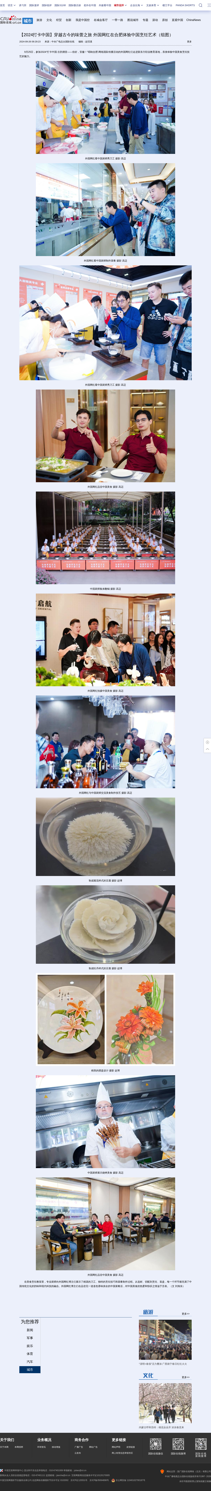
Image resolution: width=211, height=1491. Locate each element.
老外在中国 (90, 5)
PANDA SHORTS (185, 5)
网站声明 (116, 1447)
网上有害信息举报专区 (122, 1453)
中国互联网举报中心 (11, 1470)
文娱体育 (153, 5)
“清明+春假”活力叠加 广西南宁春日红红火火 (163, 1363)
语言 (12, 5)
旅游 (39, 19)
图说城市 (133, 19)
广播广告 (79, 1447)
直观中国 (177, 19)
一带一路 (117, 19)
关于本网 (4, 1447)
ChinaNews (193, 19)
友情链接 (130, 1447)
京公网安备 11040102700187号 (128, 1480)
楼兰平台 (167, 5)
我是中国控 (83, 19)
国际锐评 (47, 5)
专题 (145, 19)
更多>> (186, 1313)
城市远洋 (120, 5)
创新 (68, 19)
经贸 (60, 19)
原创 (165, 19)
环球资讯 (41, 1447)
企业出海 (136, 5)
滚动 (155, 19)
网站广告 (93, 1447)
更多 (189, 41)
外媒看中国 (105, 5)
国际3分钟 (60, 5)
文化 (49, 19)
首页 (2, 5)
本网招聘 (19, 1447)
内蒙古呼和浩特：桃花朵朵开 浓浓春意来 (161, 1427)
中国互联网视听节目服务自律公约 (16, 1480)
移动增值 (56, 1447)
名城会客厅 (101, 19)
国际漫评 (34, 5)
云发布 (78, 1453)
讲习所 (22, 5)
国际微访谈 (75, 5)
